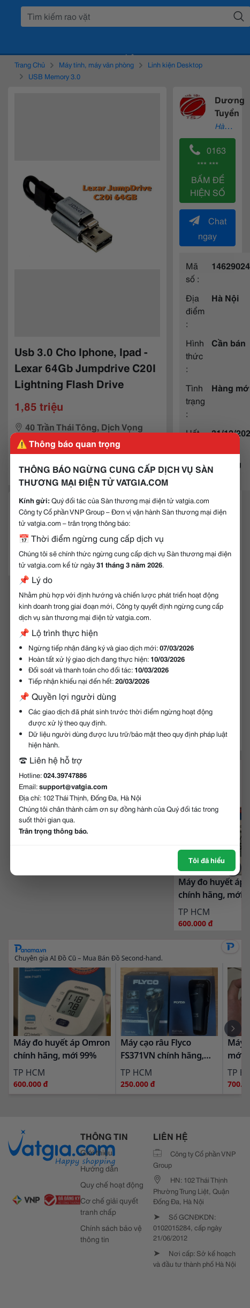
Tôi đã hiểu (206, 860)
